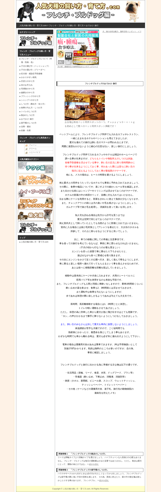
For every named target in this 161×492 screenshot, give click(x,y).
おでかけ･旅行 (92, 25)
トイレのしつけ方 (29, 111)
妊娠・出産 (26, 130)
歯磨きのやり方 (28, 92)
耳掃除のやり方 (28, 89)
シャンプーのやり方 (29, 100)
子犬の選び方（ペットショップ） (35, 66)
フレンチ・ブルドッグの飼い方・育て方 (66, 25)
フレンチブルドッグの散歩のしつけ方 (88, 454)
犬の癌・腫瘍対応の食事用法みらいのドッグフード (78, 65)
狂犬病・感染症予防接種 (31, 74)
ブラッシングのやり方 (30, 96)
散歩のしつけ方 (28, 115)
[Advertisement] (100, 76)
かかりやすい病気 (29, 77)
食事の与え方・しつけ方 (31, 108)
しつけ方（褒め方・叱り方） (33, 104)
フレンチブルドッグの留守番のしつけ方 (89, 470)
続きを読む (94, 464)
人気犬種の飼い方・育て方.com (33, 25)
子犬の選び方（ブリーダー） (33, 70)
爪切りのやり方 (28, 81)
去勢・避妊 (26, 126)
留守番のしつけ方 (29, 123)
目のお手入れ (27, 85)
